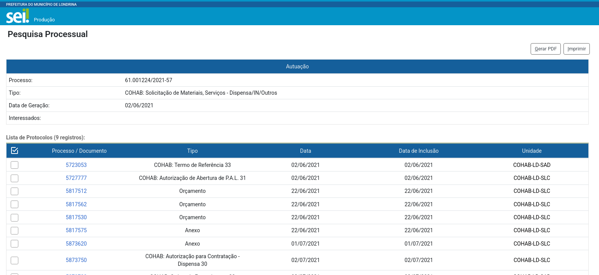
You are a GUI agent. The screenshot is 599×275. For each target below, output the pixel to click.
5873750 (76, 260)
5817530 (76, 217)
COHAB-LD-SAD (531, 165)
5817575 (76, 230)
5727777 (76, 178)
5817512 (76, 191)
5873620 (76, 244)
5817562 (76, 204)
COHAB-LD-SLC (531, 178)
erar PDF (546, 49)
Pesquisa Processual (48, 34)
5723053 (76, 165)
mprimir (577, 49)
